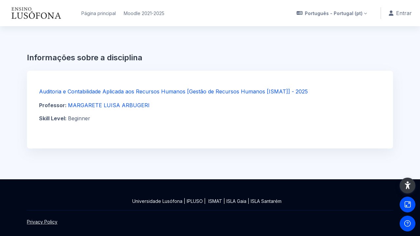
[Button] (407, 204)
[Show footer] (407, 223)
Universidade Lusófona (157, 201)
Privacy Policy (42, 222)
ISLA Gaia (236, 201)
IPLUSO (195, 201)
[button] (332, 13)
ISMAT (215, 201)
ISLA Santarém (266, 201)
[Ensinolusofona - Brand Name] (37, 13)
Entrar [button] (400, 13)
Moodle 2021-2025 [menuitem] (144, 13)
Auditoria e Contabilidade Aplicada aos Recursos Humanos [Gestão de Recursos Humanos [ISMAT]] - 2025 (173, 91)
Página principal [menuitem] (98, 13)
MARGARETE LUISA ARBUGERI (109, 105)
